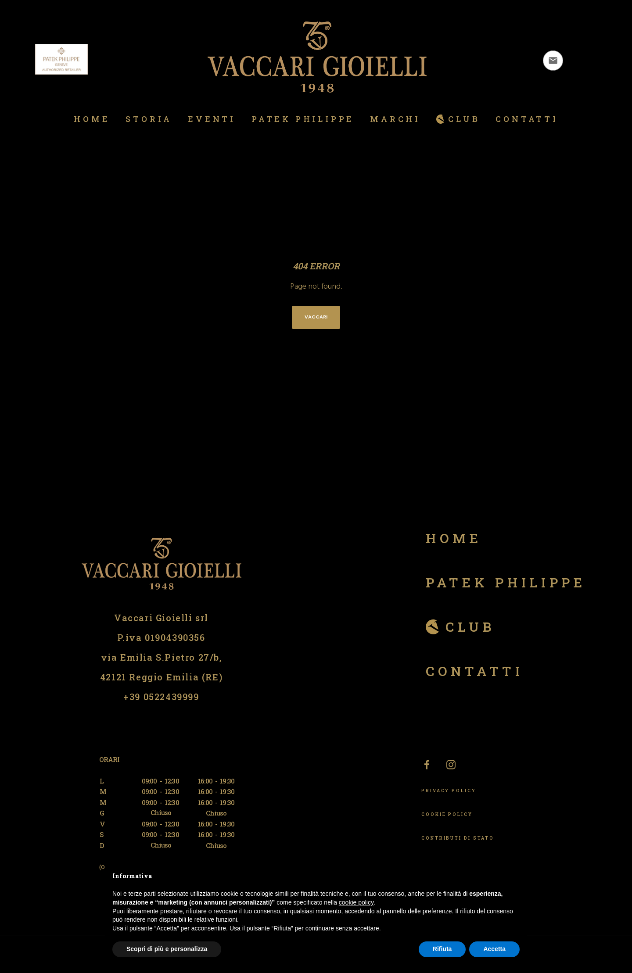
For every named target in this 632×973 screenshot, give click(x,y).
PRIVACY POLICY (448, 791)
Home (454, 538)
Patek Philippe (506, 582)
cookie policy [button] (356, 902)
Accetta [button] (494, 948)
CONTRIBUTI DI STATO (457, 838)
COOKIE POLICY (447, 814)
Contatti (475, 671)
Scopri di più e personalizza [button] (166, 948)
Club (470, 626)
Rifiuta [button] (442, 948)
